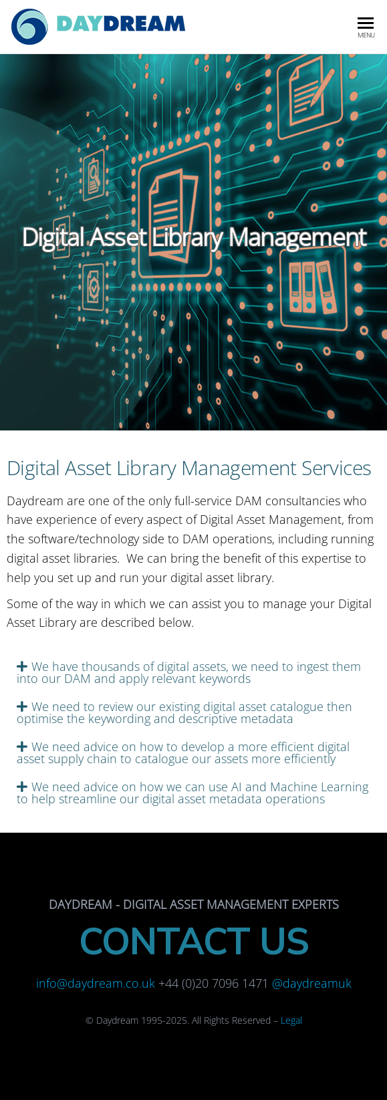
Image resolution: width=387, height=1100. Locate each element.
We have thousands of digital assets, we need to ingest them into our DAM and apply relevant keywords (189, 672)
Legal (291, 1020)
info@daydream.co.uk (95, 983)
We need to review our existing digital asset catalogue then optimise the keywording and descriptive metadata (184, 712)
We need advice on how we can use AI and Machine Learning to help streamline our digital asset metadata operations (192, 793)
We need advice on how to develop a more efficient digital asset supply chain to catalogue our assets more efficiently (183, 752)
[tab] (193, 672)
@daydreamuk (312, 983)
